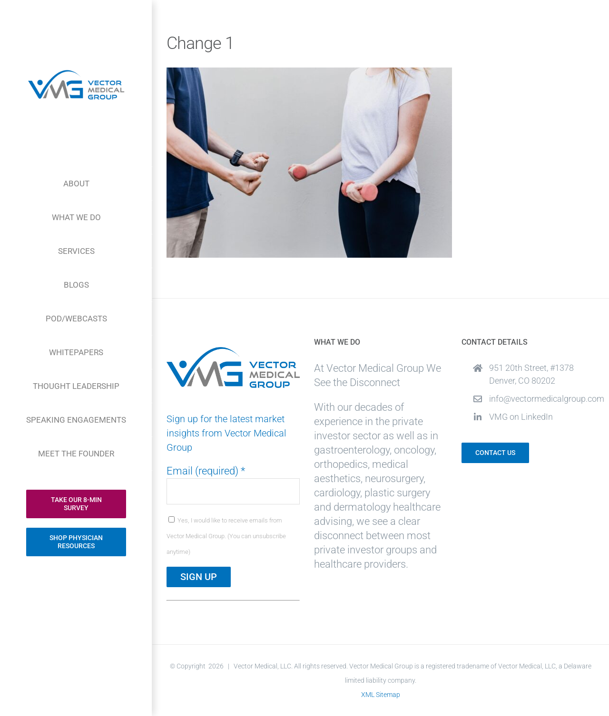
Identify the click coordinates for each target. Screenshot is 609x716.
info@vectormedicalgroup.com (542, 399)
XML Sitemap (380, 694)
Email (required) (206, 471)
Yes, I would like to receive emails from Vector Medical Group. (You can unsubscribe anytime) (226, 536)
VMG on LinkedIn (521, 417)
